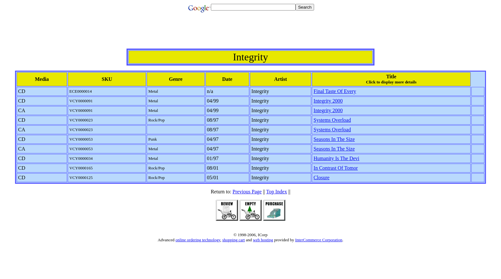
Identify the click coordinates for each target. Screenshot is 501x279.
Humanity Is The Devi (336, 158)
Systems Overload (332, 120)
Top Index (276, 191)
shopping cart (233, 239)
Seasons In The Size (334, 139)
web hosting (263, 239)
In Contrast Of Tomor (335, 168)
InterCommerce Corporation (319, 239)
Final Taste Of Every (334, 91)
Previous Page (247, 191)
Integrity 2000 (328, 101)
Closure (321, 177)
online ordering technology (197, 239)
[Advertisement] (250, 34)
